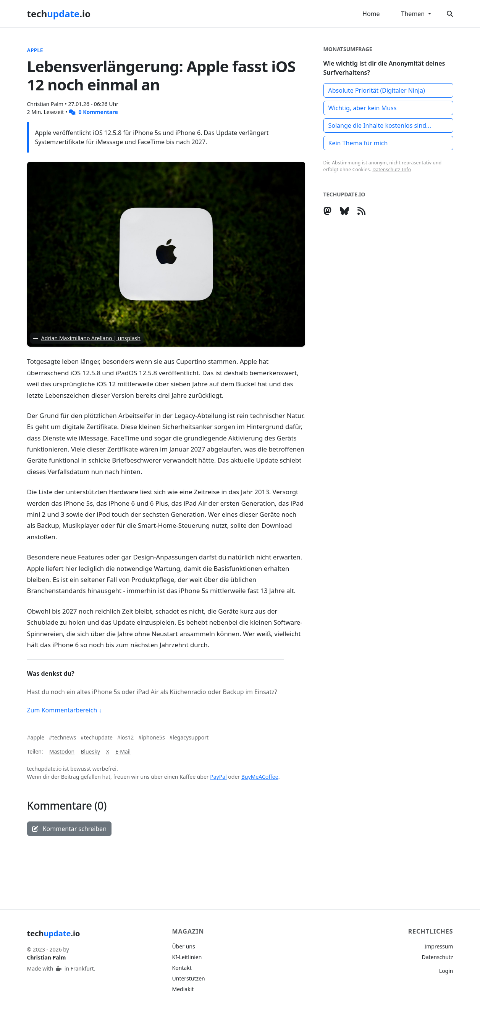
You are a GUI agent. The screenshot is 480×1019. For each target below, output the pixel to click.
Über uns (183, 946)
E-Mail (123, 751)
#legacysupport (188, 737)
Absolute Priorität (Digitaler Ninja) (376, 90)
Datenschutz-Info (391, 169)
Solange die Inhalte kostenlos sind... (380, 125)
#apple (36, 737)
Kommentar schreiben (69, 829)
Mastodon (62, 751)
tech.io (59, 13)
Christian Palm (46, 104)
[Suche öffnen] (449, 14)
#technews (63, 737)
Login (446, 970)
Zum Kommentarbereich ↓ (64, 710)
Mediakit (183, 989)
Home (371, 14)
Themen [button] (414, 14)
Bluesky (90, 751)
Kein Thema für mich (358, 143)
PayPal (218, 776)
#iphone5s (152, 737)
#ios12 (126, 737)
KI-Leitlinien (187, 957)
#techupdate (97, 737)
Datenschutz (437, 957)
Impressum (439, 946)
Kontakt (182, 967)
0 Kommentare (93, 112)
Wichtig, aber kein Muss (362, 108)
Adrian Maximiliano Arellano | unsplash (91, 338)
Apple (35, 50)
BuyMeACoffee (259, 776)
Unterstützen (188, 978)
